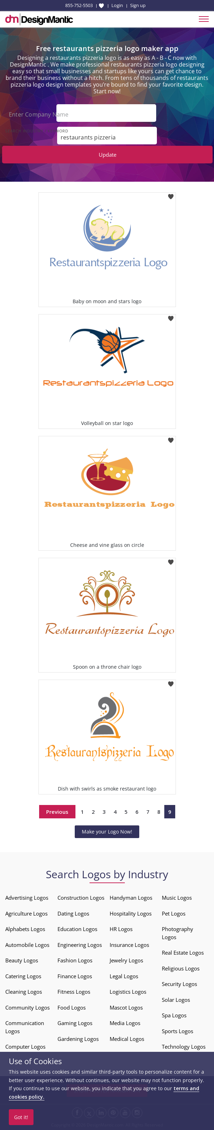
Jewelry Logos (126, 960)
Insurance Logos (129, 944)
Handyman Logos (131, 897)
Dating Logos (73, 913)
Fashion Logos (74, 960)
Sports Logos (177, 1031)
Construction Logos (80, 897)
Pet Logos (173, 913)
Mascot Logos (126, 1007)
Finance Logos (74, 976)
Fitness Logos (73, 991)
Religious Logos (181, 968)
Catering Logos (23, 976)
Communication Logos (24, 1027)
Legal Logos (124, 976)
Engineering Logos (79, 944)
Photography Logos (177, 933)
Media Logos (125, 1022)
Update (107, 154)
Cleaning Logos (23, 991)
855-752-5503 (79, 5)
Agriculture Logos (26, 913)
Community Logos (27, 1007)
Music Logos (177, 897)
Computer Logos (25, 1046)
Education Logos (77, 928)
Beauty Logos (21, 960)
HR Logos (121, 928)
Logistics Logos (128, 991)
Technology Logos (184, 1046)
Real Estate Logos (183, 952)
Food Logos (71, 1007)
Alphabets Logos (25, 928)
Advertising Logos (26, 897)
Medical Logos (127, 1038)
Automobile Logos (27, 944)
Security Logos (179, 983)
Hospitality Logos (131, 913)
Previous (57, 811)
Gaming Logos (74, 1022)
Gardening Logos (78, 1038)
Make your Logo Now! (107, 831)
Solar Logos (176, 999)
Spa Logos (174, 1015)
